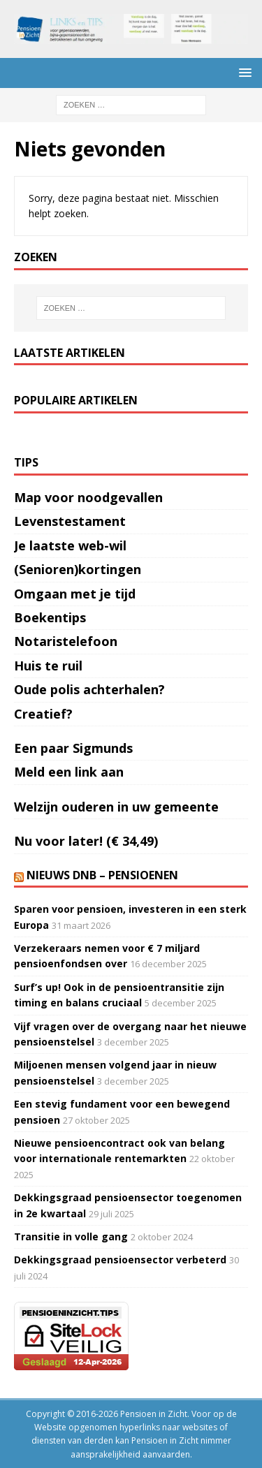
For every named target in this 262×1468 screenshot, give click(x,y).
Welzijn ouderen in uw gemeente (116, 806)
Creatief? (43, 713)
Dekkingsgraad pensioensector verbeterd (120, 1259)
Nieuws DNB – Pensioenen (102, 875)
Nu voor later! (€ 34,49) (86, 840)
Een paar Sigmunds (73, 748)
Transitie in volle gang (71, 1236)
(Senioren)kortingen (77, 569)
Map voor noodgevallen (88, 497)
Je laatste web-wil (70, 545)
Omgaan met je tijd (75, 593)
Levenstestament (70, 521)
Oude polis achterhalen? (89, 689)
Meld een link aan (69, 771)
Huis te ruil (48, 665)
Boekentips (50, 617)
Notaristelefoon (65, 641)
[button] (243, 72)
